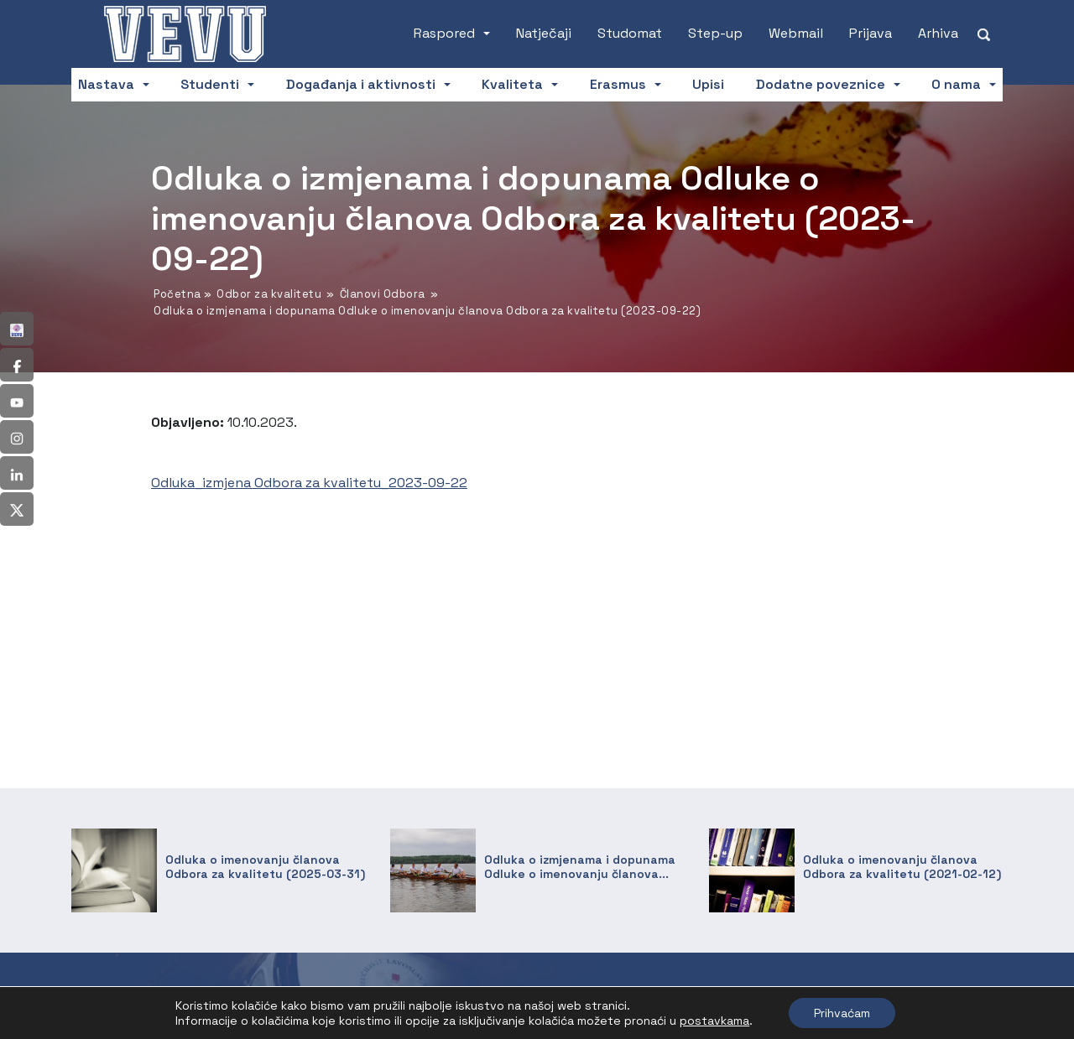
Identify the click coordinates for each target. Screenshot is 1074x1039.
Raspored (444, 33)
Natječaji (543, 33)
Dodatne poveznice (820, 84)
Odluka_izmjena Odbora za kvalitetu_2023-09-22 (309, 482)
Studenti (209, 84)
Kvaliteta (512, 84)
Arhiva (938, 33)
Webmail (796, 33)
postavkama (714, 1020)
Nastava (106, 84)
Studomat (629, 33)
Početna (177, 294)
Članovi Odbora (382, 294)
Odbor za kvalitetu (268, 294)
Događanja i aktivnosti (360, 84)
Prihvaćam (842, 1013)
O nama (956, 84)
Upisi (708, 84)
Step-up (715, 33)
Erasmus (618, 84)
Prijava (870, 33)
